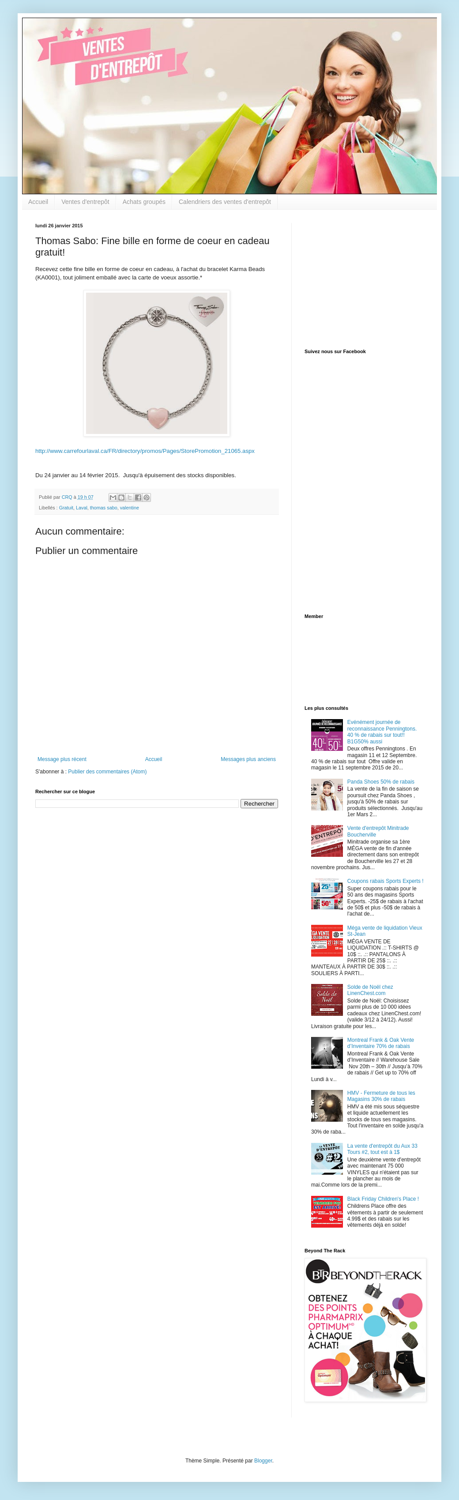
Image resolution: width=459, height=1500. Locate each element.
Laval (81, 507)
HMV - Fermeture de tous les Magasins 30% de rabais (381, 1096)
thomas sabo (103, 507)
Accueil (38, 201)
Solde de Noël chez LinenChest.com (370, 990)
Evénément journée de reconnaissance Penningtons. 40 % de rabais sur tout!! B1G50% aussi (382, 731)
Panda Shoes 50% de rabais (380, 782)
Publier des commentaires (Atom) (107, 772)
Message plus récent (62, 759)
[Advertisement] (360, 278)
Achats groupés (144, 201)
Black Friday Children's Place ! (383, 1199)
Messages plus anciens (248, 759)
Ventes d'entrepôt (85, 201)
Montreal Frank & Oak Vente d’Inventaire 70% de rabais (380, 1043)
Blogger (263, 1461)
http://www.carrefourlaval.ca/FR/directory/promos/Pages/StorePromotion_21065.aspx (145, 451)
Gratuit (66, 507)
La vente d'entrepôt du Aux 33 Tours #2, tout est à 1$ (382, 1149)
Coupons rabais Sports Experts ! (385, 881)
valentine (129, 507)
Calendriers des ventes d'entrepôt (225, 201)
